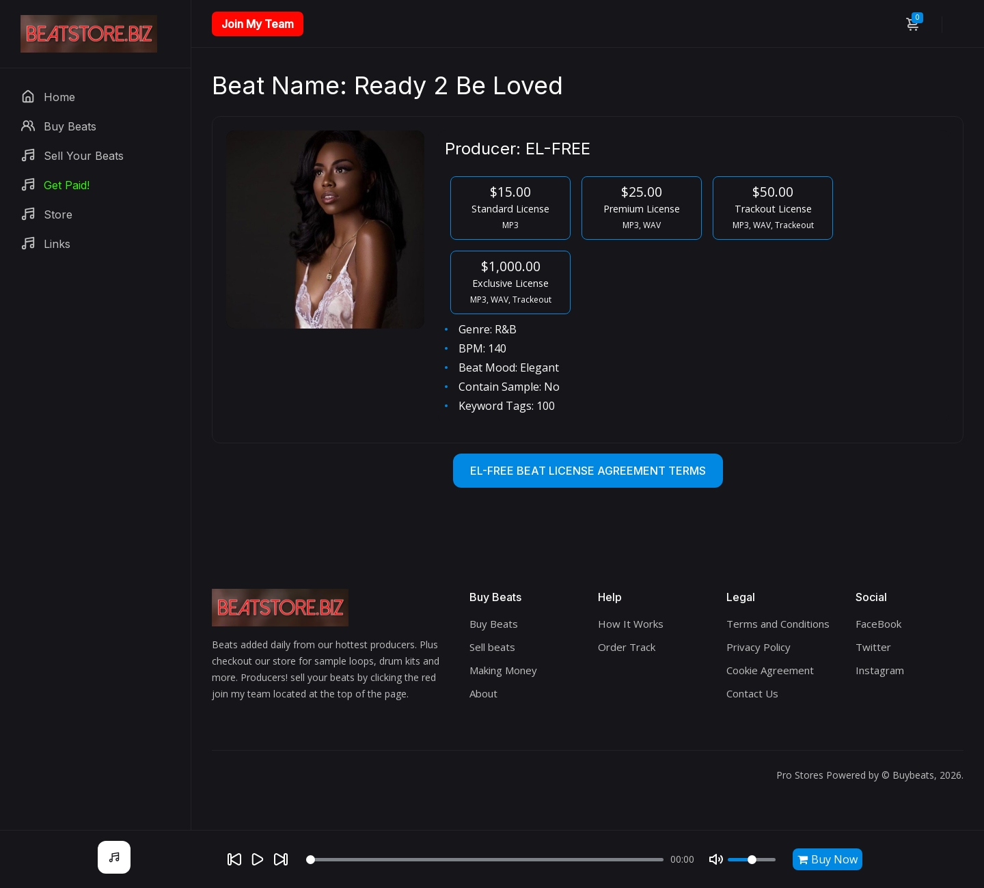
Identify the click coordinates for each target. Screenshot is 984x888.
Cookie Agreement (770, 670)
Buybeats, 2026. (928, 774)
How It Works (631, 623)
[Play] (257, 859)
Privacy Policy (758, 647)
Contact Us (752, 693)
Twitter (873, 647)
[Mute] (716, 859)
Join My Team (257, 24)
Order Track (626, 647)
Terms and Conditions (778, 623)
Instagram (880, 670)
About (483, 693)
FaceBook (878, 623)
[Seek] (485, 859)
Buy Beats (493, 623)
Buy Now (827, 859)
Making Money (503, 670)
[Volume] (752, 859)
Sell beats (492, 647)
